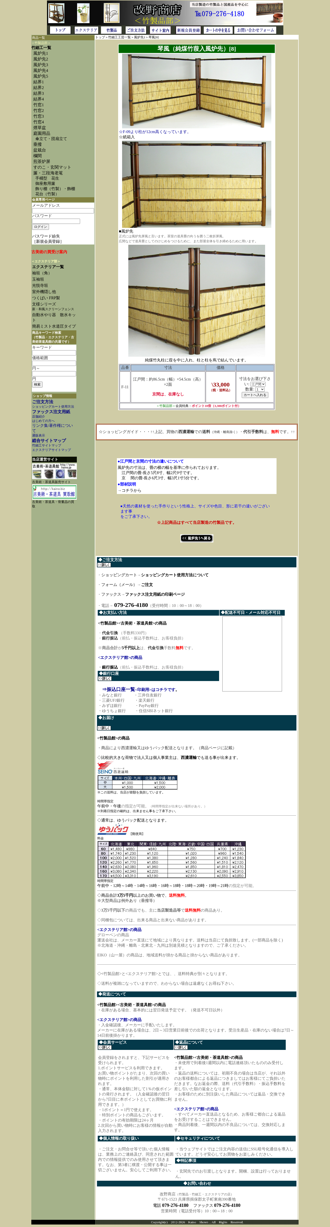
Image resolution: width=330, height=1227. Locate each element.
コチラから (131, 490)
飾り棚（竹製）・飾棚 (55, 189)
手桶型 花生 (47, 178)
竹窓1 (38, 104)
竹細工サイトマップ (46, 445)
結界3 (38, 93)
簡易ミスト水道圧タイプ (56, 326)
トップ (100, 37)
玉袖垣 (38, 279)
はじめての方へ (43, 421)
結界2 (38, 87)
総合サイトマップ (49, 440)
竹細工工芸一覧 (119, 37)
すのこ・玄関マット (52, 167)
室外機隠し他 (44, 292)
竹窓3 (38, 116)
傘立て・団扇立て (51, 139)
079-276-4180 (175, 1207)
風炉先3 (40, 64)
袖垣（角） (42, 273)
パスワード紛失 (46, 236)
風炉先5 (40, 76)
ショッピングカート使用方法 (53, 406)
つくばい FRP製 (46, 298)
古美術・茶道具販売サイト (51, 482)
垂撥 (37, 144)
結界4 (38, 99)
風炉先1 (139, 37)
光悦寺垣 (40, 285)
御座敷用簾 (45, 183)
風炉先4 (40, 70)
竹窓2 (38, 110)
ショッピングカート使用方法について (175, 575)
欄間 (37, 155)
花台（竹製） (47, 194)
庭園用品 (41, 133)
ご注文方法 (42, 401)
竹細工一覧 (41, 48)
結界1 (38, 82)
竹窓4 (38, 122)
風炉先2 (40, 59)
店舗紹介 (38, 416)
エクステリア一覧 (48, 267)
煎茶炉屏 (41, 161)
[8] (157, 37)
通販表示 (38, 435)
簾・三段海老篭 (48, 173)
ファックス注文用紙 (51, 411)
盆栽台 (39, 150)
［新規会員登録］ (48, 241)
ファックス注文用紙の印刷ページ (155, 594)
